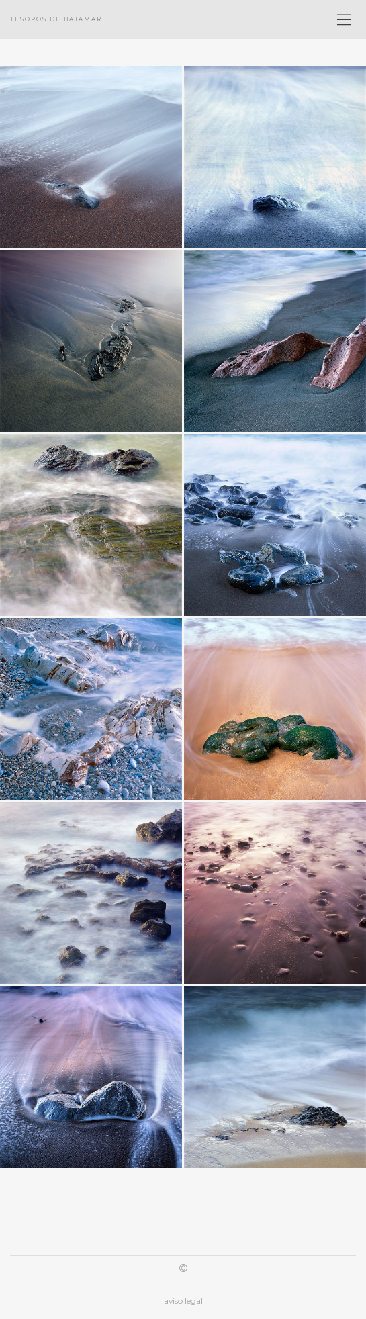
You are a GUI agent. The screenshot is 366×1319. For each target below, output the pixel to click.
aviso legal (183, 1300)
